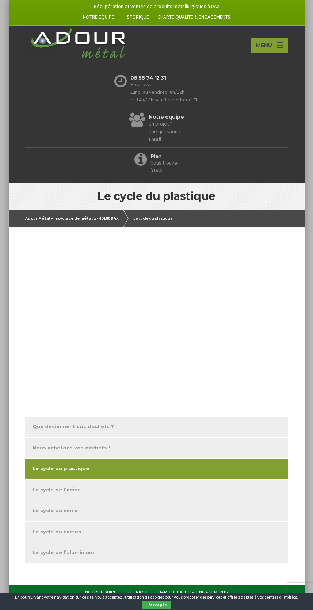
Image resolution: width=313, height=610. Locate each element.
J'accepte (156, 604)
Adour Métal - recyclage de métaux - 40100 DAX (72, 219)
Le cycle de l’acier (56, 490)
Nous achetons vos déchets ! (71, 448)
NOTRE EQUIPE (98, 17)
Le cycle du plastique (61, 469)
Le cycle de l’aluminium (63, 553)
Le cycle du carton (57, 532)
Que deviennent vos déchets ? (73, 427)
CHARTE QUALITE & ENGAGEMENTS (193, 17)
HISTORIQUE (136, 17)
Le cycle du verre (55, 511)
